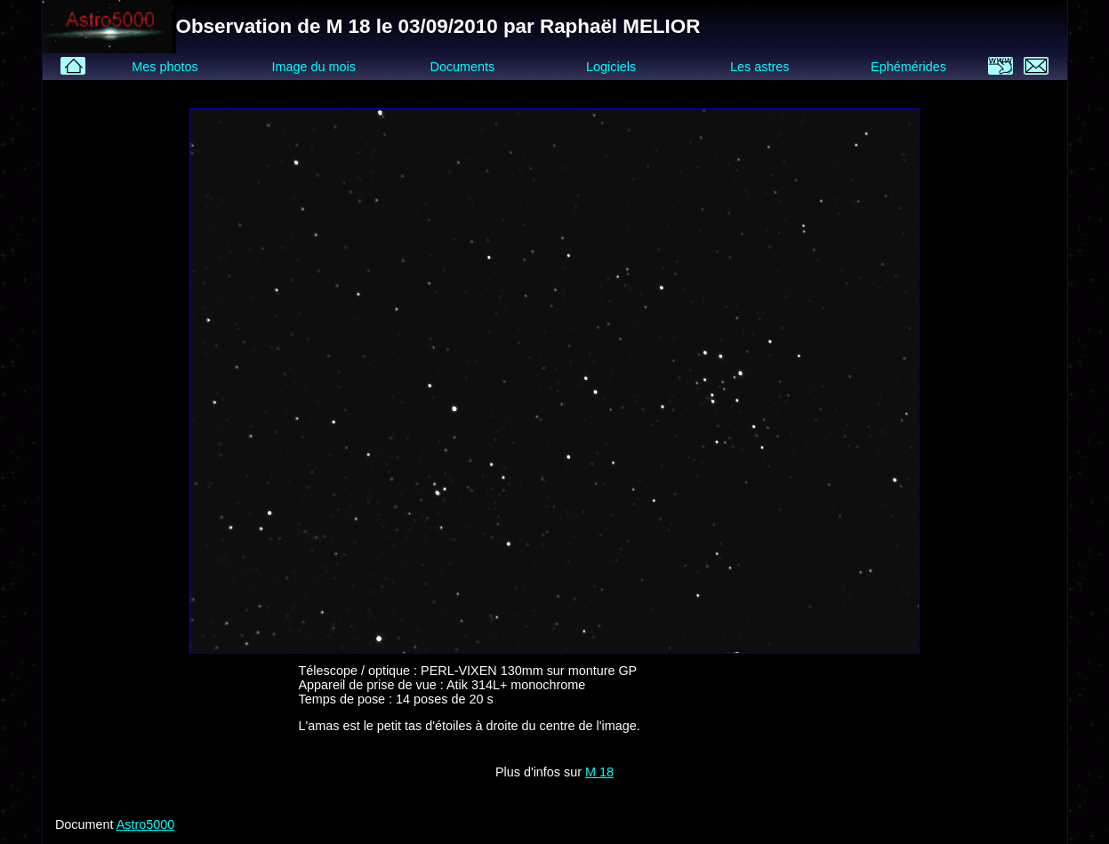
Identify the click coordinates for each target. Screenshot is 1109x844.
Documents (462, 67)
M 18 (599, 772)
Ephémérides (908, 67)
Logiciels (611, 67)
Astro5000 (146, 824)
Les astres (759, 67)
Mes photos (164, 67)
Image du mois (314, 67)
